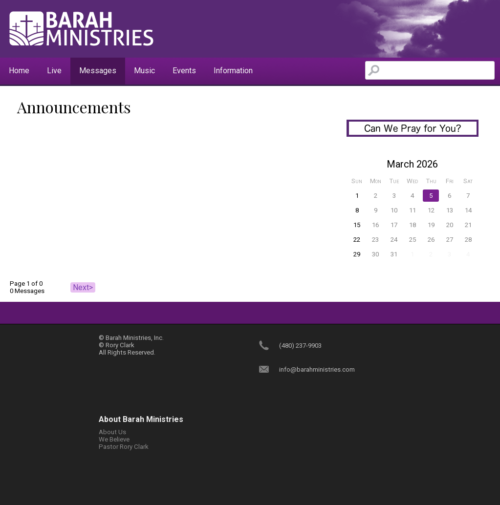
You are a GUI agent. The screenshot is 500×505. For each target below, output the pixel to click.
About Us (112, 432)
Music (144, 70)
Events (184, 70)
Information (233, 70)
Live (54, 70)
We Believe (114, 439)
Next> (83, 287)
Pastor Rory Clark (124, 446)
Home (19, 70)
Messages (97, 70)
